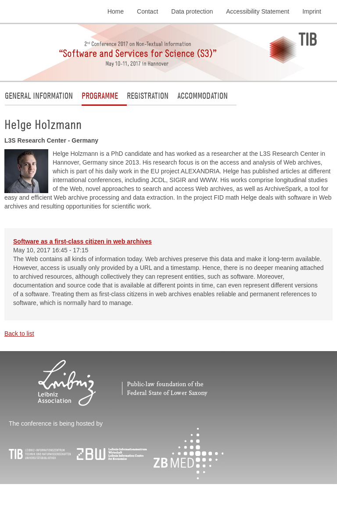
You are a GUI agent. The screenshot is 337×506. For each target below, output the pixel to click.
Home (116, 11)
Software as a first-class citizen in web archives (82, 241)
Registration (147, 95)
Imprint (311, 11)
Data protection (192, 11)
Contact (147, 11)
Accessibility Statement (257, 11)
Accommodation (202, 95)
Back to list (19, 333)
